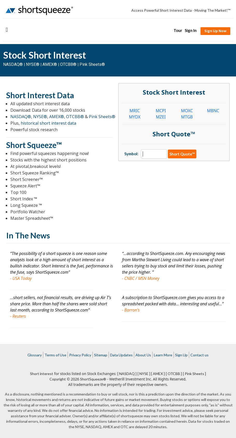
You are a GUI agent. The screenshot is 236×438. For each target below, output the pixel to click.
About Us (143, 355)
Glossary (34, 355)
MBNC (213, 111)
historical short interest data (48, 123)
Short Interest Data (40, 95)
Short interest (41, 373)
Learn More (163, 355)
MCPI (161, 111)
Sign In (191, 30)
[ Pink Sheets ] (194, 373)
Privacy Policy (80, 355)
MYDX (134, 117)
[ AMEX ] (158, 373)
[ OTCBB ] (174, 373)
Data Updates (121, 355)
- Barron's (131, 310)
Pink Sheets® (92, 64)
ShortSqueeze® (93, 379)
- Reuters (18, 316)
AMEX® (49, 64)
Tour (178, 30)
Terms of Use (55, 355)
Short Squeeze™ (34, 145)
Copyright (57, 379)
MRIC (135, 111)
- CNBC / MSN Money (140, 278)
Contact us (199, 355)
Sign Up (181, 355)
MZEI (161, 117)
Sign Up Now (215, 31)
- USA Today (21, 278)
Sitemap (100, 355)
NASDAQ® (13, 64)
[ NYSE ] (144, 373)
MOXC (187, 111)
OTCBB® (68, 64)
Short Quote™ (182, 154)
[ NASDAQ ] (127, 373)
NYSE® (33, 64)
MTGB (187, 117)
